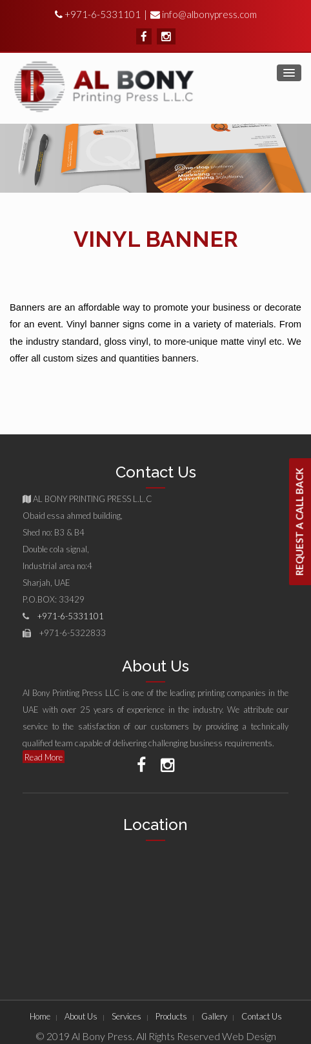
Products (171, 1016)
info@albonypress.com (209, 14)
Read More (44, 757)
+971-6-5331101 (102, 14)
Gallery (214, 1016)
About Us (81, 1016)
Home (40, 1016)
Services (126, 1016)
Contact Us (261, 1016)
